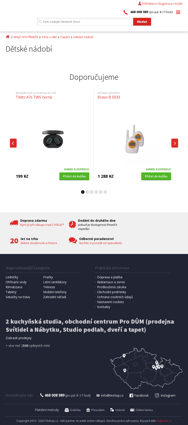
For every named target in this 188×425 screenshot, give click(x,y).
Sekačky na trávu (18, 297)
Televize (49, 287)
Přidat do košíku (74, 176)
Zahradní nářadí (54, 297)
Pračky (48, 277)
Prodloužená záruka (111, 287)
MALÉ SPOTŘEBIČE (26, 37)
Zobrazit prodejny (18, 338)
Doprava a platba (109, 277)
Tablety (11, 292)
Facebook (139, 395)
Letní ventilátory (55, 282)
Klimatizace (14, 287)
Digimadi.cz (164, 421)
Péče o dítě (49, 37)
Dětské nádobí (83, 37)
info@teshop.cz (109, 395)
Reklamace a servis (111, 282)
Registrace (165, 4)
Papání (65, 37)
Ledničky (12, 277)
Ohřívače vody (16, 282)
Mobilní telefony (55, 292)
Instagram (165, 395)
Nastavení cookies (110, 302)
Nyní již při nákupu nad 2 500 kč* (42, 225)
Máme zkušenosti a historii (39, 243)
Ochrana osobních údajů (115, 297)
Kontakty (103, 307)
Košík (178, 4)
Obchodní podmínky (111, 292)
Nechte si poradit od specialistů (100, 243)
